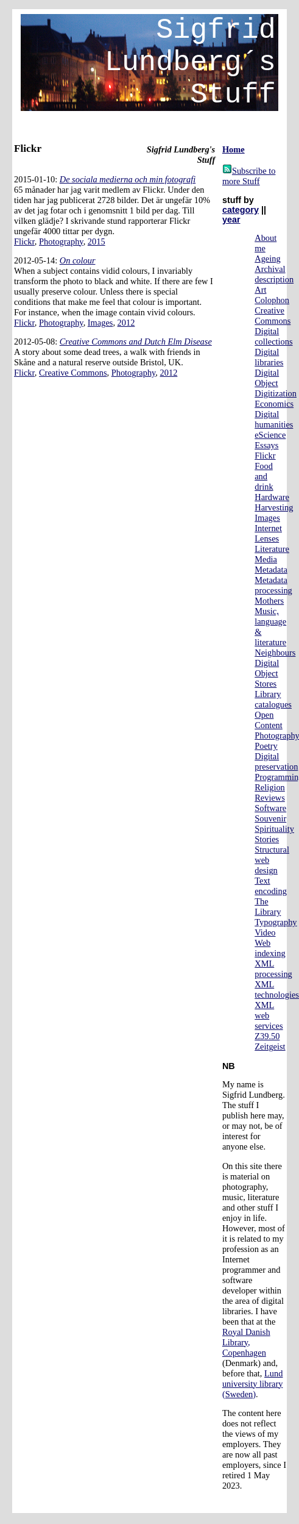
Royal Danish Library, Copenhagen (246, 1342)
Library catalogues (273, 699)
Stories (267, 839)
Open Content (269, 720)
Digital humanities (274, 419)
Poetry (266, 746)
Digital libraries (269, 357)
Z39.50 (267, 1036)
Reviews (270, 798)
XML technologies (277, 989)
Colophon (272, 300)
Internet (268, 528)
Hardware (272, 497)
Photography (61, 241)
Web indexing (270, 948)
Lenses (267, 538)
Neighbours (275, 652)
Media (266, 559)
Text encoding (271, 886)
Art (260, 290)
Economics (274, 404)
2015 (96, 241)
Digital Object (267, 378)
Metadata (271, 569)
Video (265, 932)
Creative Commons (73, 372)
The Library (268, 906)
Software (270, 808)
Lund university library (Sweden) (252, 1383)
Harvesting (274, 507)
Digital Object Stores (267, 673)
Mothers (269, 601)
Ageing (267, 258)
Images (100, 322)
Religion (270, 787)
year (231, 219)
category (240, 210)
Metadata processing (273, 585)
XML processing (273, 969)
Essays (266, 445)
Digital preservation (276, 761)
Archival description (274, 274)
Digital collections (273, 336)
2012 (126, 322)
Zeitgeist (270, 1046)
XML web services (269, 1015)
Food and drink (264, 476)
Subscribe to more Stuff (249, 176)
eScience (270, 435)
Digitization (276, 393)
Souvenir (270, 818)
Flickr (24, 241)
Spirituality (274, 829)
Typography (276, 922)
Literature (272, 549)
